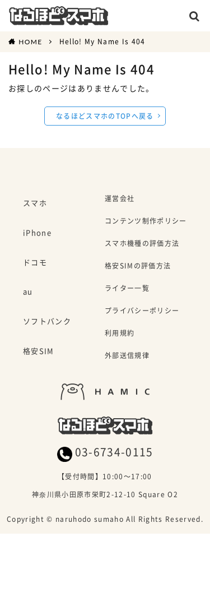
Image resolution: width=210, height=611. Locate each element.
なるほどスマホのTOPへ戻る (105, 116)
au (28, 292)
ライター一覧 (127, 289)
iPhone (37, 233)
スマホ (35, 203)
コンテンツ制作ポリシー (146, 221)
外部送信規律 (127, 356)
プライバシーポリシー (142, 311)
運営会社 (119, 199)
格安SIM (38, 351)
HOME (30, 41)
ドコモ (35, 262)
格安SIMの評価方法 (138, 266)
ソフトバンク (47, 321)
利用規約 (119, 334)
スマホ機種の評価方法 (142, 244)
